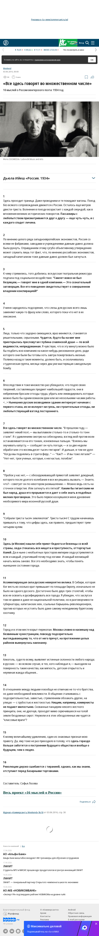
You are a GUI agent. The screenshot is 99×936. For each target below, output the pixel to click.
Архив (43, 913)
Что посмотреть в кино (73, 49)
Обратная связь (76, 913)
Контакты (45, 916)
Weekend (7, 68)
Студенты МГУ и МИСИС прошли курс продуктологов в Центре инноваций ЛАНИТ (43, 870)
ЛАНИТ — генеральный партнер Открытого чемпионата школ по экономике (40, 882)
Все (23, 846)
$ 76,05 (18, 49)
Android (72, 909)
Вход (81, 42)
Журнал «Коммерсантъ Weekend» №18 (23, 812)
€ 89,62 (28, 49)
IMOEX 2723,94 (50, 49)
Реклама (44, 919)
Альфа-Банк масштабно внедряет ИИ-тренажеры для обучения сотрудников (41, 857)
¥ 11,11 (37, 49)
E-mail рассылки (76, 919)
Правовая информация (80, 916)
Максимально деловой (46, 926)
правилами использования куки (47, 60)
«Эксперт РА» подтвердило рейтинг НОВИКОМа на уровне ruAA (34, 894)
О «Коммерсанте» (49, 909)
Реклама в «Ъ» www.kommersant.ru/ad (49, 19)
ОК (92, 59)
